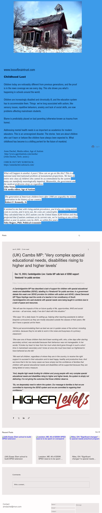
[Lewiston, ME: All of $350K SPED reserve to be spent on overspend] (51, 444)
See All (97, 432)
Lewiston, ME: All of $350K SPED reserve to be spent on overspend (51, 457)
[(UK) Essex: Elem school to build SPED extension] (17, 444)
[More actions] (88, 249)
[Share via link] (29, 418)
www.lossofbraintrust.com (19, 70)
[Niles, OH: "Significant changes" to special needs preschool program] (85, 444)
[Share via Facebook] (13, 418)
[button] (79, 235)
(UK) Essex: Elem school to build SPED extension (16, 457)
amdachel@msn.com (12, 507)
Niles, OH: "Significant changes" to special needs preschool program (83, 457)
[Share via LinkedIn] (24, 418)
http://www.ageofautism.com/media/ (21, 154)
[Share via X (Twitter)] (19, 418)
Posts (4, 235)
